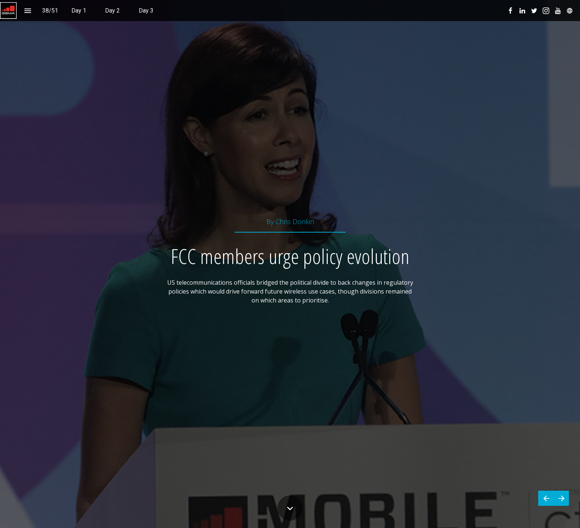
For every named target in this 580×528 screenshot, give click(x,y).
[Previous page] (546, 498)
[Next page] (561, 498)
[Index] (27, 10)
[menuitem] (78, 10)
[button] (8, 10)
